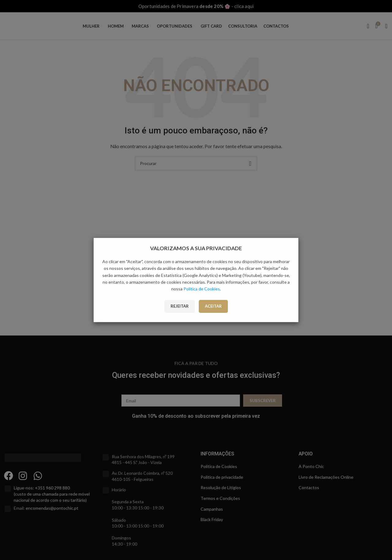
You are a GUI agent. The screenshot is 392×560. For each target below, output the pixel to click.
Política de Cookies (201, 288)
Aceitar (213, 306)
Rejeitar (180, 306)
